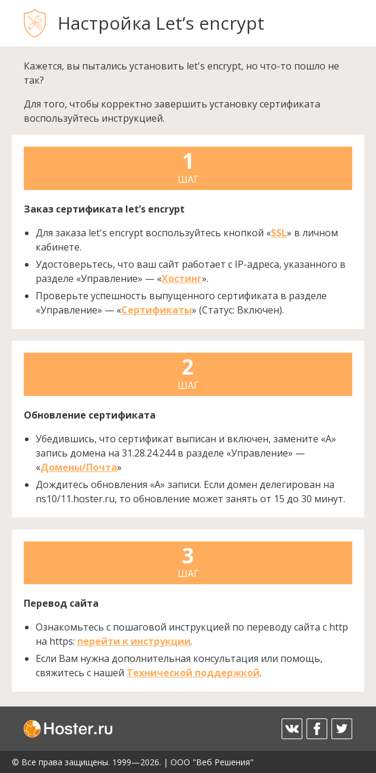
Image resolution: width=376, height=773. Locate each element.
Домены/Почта (78, 467)
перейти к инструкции (134, 641)
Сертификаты (156, 309)
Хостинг (182, 278)
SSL (279, 232)
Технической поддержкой (193, 672)
